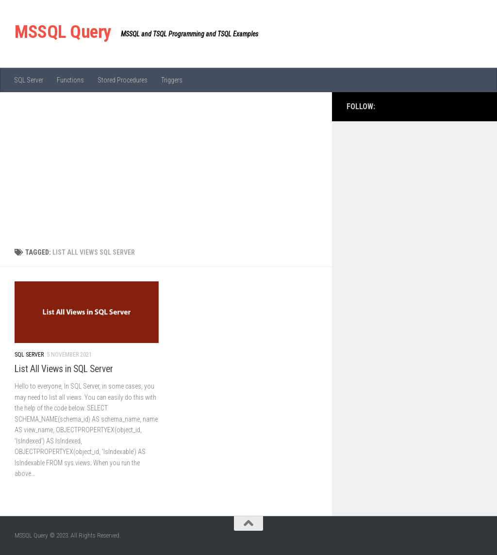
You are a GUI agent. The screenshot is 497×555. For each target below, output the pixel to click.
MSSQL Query (63, 31)
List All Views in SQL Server (64, 369)
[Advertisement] (166, 165)
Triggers (171, 80)
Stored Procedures (123, 80)
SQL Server (28, 80)
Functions (70, 80)
